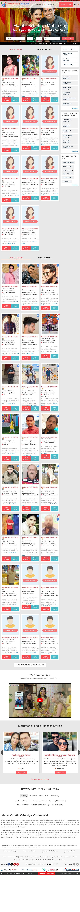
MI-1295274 (14, 229)
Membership (11, 857)
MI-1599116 (14, 637)
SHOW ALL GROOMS (44, 49)
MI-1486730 (14, 128)
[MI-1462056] (30, 324)
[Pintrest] (17, 864)
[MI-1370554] (50, 474)
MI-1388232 (34, 128)
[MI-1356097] (10, 574)
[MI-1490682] (10, 274)
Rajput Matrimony (68, 174)
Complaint (52, 857)
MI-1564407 (34, 537)
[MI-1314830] (50, 324)
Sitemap (38, 859)
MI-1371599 (53, 537)
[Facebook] (8, 864)
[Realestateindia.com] (30, 869)
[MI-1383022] (30, 474)
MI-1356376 (14, 537)
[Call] (18, 60)
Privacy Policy (30, 859)
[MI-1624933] (10, 374)
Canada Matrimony (40, 801)
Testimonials (44, 857)
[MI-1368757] (30, 65)
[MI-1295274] (10, 216)
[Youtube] (14, 864)
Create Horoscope (47, 859)
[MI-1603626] (50, 575)
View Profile (15, 99)
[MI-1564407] (30, 524)
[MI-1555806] (30, 625)
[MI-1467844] (10, 65)
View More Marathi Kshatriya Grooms (30, 665)
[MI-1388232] (30, 116)
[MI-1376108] (50, 116)
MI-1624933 (14, 387)
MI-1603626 (53, 587)
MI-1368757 (34, 78)
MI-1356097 (14, 587)
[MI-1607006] (30, 575)
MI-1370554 (53, 487)
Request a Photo (50, 71)
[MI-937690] (30, 274)
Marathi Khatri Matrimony (67, 93)
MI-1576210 (53, 78)
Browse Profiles (40, 4)
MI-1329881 (14, 437)
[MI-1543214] (50, 625)
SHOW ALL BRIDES (15, 49)
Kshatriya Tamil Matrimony (67, 125)
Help (76, 4)
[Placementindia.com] (9, 869)
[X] (11, 864)
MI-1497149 (34, 178)
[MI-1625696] (10, 474)
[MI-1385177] (50, 374)
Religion (46, 35)
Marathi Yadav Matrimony (67, 88)
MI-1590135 (34, 387)
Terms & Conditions (70, 857)
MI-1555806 (34, 637)
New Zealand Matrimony (40, 804)
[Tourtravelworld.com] (50, 869)
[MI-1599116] (10, 625)
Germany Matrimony (56, 801)
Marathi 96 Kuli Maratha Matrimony (69, 98)
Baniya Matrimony (68, 170)
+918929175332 (51, 864)
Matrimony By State (30, 851)
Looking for (10, 35)
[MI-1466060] (10, 324)
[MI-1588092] (50, 274)
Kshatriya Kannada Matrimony (68, 146)
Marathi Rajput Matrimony (67, 82)
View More (75, 108)
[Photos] (18, 57)
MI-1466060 (14, 337)
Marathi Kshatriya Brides (69, 49)
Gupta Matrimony (67, 166)
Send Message (6, 99)
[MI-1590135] (30, 374)
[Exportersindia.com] (71, 869)
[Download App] (74, 864)
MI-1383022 (34, 487)
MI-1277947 (34, 229)
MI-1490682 (14, 286)
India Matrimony (23, 804)
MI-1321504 (14, 178)
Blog (15, 859)
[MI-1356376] (10, 524)
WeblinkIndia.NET (74, 873)
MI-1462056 (34, 337)
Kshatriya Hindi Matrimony (67, 131)
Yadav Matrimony (67, 177)
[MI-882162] (50, 424)
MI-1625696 (14, 487)
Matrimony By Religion (11, 851)
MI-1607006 (34, 587)
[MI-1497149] (30, 166)
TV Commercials (60, 859)
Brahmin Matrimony (68, 162)
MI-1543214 (53, 637)
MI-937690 (33, 286)
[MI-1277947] (30, 216)
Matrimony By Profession (50, 851)
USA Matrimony (57, 804)
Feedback (36, 857)
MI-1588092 (53, 286)
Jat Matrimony (67, 181)
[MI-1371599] (50, 524)
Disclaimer (21, 859)
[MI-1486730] (10, 116)
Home (4, 857)
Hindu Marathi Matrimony (67, 59)
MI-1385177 (53, 387)
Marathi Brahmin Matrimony (67, 77)
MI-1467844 (14, 78)
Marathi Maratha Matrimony (67, 104)
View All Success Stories (40, 779)
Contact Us (28, 857)
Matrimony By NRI (69, 851)
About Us (60, 857)
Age (28, 35)
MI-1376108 (53, 128)
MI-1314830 (53, 337)
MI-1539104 (53, 178)
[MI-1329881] (10, 424)
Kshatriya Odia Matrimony (67, 141)
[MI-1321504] (10, 166)
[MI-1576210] (50, 65)
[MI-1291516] (30, 424)
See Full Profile (10, 96)
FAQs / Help (20, 857)
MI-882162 (53, 437)
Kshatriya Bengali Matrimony (67, 136)
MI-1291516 (34, 437)
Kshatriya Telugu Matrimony (67, 120)
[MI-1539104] (50, 166)
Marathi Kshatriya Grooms (67, 53)
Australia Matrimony (23, 801)
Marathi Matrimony (68, 64)
